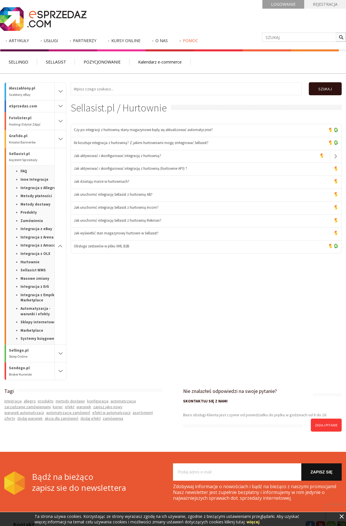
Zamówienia (31, 220)
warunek (83, 406)
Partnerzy (84, 40)
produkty (46, 401)
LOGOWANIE (283, 4)
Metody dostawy (35, 204)
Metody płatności (36, 195)
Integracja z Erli (34, 286)
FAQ (23, 171)
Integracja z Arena (37, 237)
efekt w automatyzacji (111, 412)
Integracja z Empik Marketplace (37, 297)
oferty (9, 418)
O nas (161, 40)
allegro (30, 401)
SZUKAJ (325, 89)
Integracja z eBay (36, 228)
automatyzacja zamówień (68, 412)
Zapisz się (321, 472)
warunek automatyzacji (24, 412)
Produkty (28, 212)
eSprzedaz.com (23, 106)
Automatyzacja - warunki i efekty (35, 311)
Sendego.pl (31, 371)
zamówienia (113, 418)
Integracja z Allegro (38, 187)
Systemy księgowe (37, 338)
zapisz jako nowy (108, 406)
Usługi (51, 40)
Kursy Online (125, 40)
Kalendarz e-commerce (160, 62)
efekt (69, 406)
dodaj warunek (30, 418)
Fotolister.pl (31, 121)
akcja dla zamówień (61, 418)
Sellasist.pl (31, 157)
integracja (13, 401)
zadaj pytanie (326, 425)
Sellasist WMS (33, 270)
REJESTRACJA (325, 4)
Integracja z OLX (35, 253)
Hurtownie (30, 262)
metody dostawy (70, 401)
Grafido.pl (31, 139)
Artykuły (19, 40)
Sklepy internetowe (38, 322)
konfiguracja (97, 401)
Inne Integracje (34, 179)
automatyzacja (123, 401)
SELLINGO (18, 62)
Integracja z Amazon (39, 245)
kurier (58, 406)
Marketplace (31, 330)
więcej (253, 522)
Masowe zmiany (34, 278)
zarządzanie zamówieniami (27, 406)
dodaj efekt (90, 418)
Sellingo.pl (31, 353)
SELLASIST (56, 62)
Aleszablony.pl (31, 91)
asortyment (143, 412)
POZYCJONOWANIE (102, 62)
